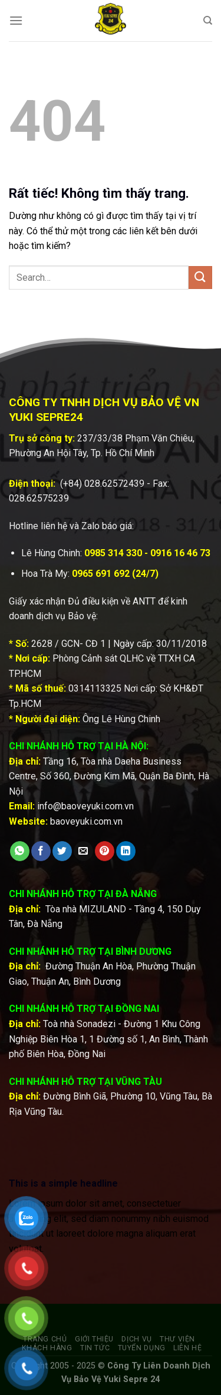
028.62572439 (114, 483)
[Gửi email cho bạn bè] (83, 851)
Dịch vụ (136, 1339)
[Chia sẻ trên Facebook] (41, 851)
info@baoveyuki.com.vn (85, 806)
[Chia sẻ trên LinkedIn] (126, 851)
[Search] (207, 20)
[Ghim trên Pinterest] (104, 851)
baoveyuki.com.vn (86, 821)
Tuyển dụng (142, 1348)
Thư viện (177, 1339)
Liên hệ (187, 1348)
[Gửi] (200, 277)
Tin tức (95, 1348)
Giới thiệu (94, 1339)
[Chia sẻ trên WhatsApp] (19, 851)
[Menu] (16, 20)
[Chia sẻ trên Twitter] (62, 851)
